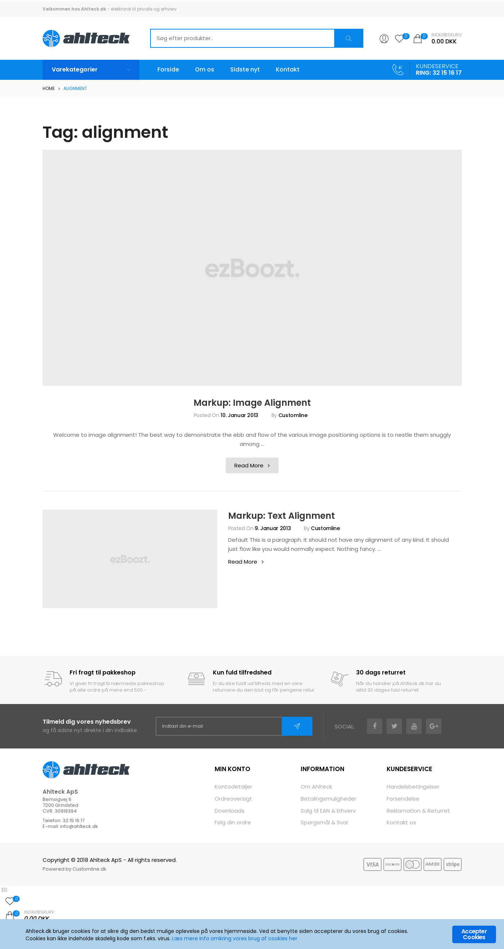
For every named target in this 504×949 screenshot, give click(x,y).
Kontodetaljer (233, 786)
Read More (256, 466)
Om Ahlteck (316, 786)
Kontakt (288, 69)
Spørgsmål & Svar (324, 822)
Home (49, 88)
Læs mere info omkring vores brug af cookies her (234, 938)
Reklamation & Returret (418, 810)
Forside (168, 69)
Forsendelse (403, 798)
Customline (293, 415)
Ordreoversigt (233, 798)
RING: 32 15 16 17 (439, 73)
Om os (204, 69)
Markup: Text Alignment (281, 516)
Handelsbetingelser (413, 786)
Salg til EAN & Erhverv (328, 810)
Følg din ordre (233, 822)
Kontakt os (401, 822)
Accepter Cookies (474, 934)
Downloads (230, 810)
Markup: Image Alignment (252, 403)
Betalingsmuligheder (328, 798)
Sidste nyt (245, 69)
